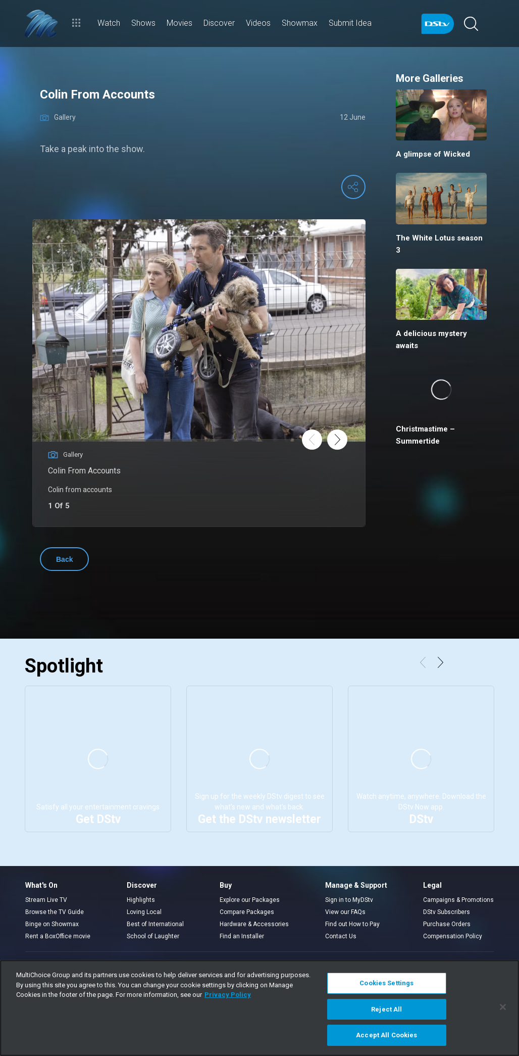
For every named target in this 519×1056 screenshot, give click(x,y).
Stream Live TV (46, 899)
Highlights (141, 899)
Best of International (155, 924)
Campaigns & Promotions (458, 899)
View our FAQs (345, 912)
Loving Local (144, 912)
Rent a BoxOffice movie (57, 936)
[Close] (503, 1007)
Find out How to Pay (352, 924)
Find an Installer (242, 936)
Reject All (386, 1009)
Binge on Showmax (52, 924)
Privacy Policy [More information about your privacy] (227, 994)
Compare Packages (247, 912)
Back (64, 559)
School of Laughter (153, 936)
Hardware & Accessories (254, 924)
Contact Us (340, 936)
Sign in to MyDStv (349, 899)
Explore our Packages (250, 899)
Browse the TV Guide (54, 912)
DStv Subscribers (446, 912)
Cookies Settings (386, 983)
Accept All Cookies (386, 1035)
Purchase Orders (447, 924)
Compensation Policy (452, 936)
